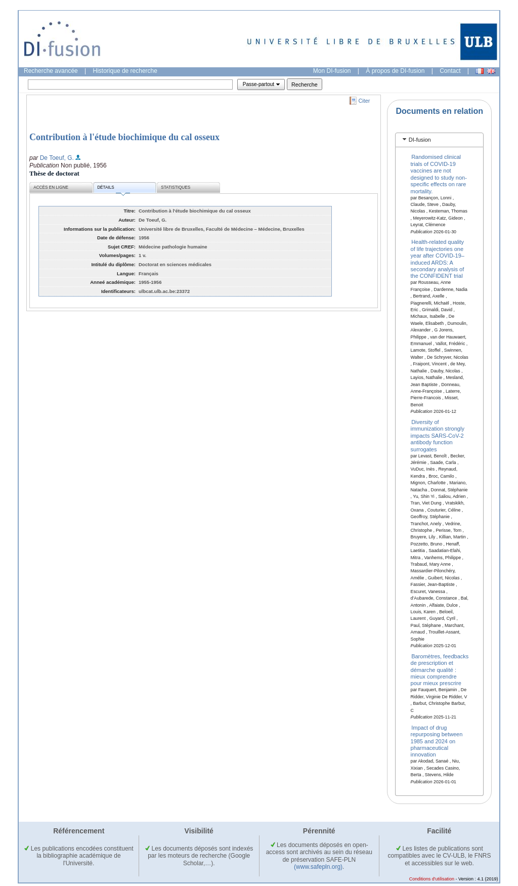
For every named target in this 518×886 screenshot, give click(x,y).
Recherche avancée (51, 70)
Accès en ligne (50, 187)
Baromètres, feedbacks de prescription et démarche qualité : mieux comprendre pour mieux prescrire (440, 669)
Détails (113, 189)
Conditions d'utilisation (431, 878)
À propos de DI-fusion (395, 70)
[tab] (439, 140)
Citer (364, 101)
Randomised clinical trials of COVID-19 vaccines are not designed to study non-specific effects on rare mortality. (439, 174)
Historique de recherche (125, 70)
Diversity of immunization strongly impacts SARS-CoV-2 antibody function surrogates (437, 435)
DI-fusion (420, 140)
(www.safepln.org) (318, 866)
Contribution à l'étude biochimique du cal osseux (124, 137)
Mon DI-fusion (332, 70)
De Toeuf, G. (57, 157)
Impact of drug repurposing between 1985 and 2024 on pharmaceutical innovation (437, 740)
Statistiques (175, 187)
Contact (450, 70)
